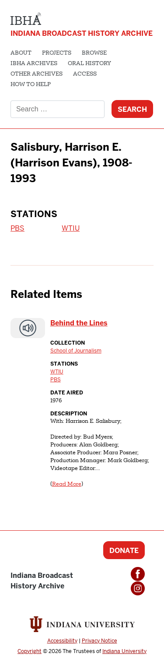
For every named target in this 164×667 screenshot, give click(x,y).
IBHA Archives (33, 63)
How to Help (30, 84)
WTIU (71, 228)
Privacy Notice (99, 640)
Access (85, 74)
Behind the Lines (79, 323)
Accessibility (62, 640)
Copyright (29, 651)
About (20, 53)
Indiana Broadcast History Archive (81, 33)
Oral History (89, 63)
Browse (94, 53)
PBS (17, 228)
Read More (66, 484)
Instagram (138, 588)
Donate (124, 550)
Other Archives (36, 74)
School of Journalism (75, 350)
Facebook (138, 574)
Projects (56, 53)
